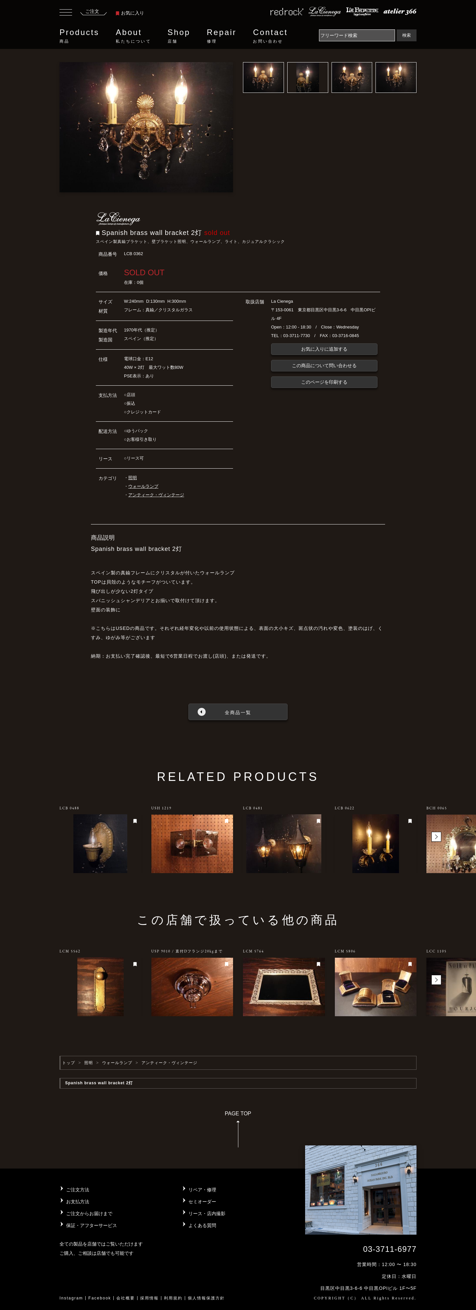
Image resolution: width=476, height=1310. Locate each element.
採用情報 (149, 1298)
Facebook (99, 1298)
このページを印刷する (324, 382)
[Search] (357, 35)
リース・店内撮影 (206, 1213)
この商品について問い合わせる (324, 365)
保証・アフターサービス (91, 1225)
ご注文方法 (77, 1189)
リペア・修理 (202, 1189)
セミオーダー (202, 1201)
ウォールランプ (143, 486)
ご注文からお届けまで (89, 1213)
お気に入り (130, 13)
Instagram (71, 1298)
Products (79, 36)
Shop (179, 36)
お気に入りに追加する (324, 349)
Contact (270, 36)
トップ (68, 1062)
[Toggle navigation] (66, 13)
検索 (406, 35)
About (133, 36)
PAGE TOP (238, 1131)
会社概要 (125, 1298)
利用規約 (173, 1298)
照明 (132, 477)
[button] (436, 837)
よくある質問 (202, 1225)
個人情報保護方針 (206, 1298)
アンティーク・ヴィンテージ (156, 494)
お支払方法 (77, 1201)
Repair (222, 36)
